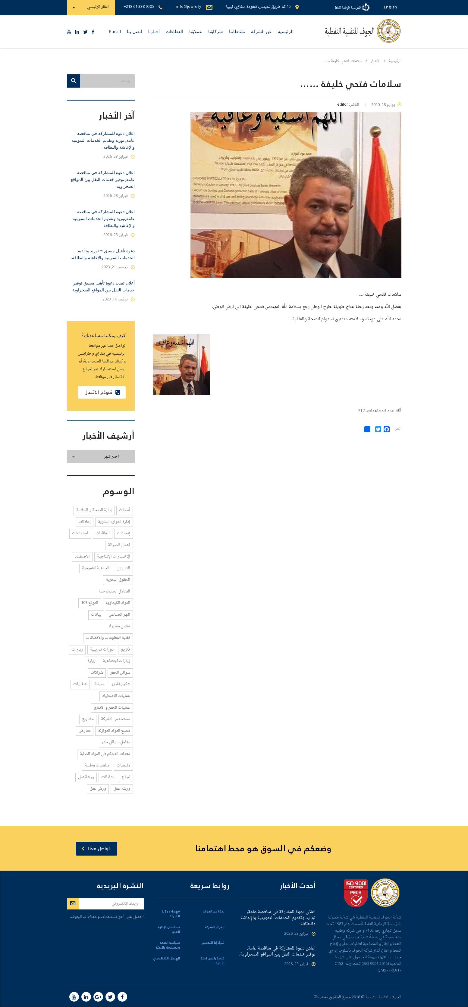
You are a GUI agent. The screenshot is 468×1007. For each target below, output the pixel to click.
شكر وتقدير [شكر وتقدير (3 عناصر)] (121, 684)
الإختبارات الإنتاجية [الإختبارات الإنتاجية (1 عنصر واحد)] (113, 556)
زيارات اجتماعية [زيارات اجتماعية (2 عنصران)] (116, 661)
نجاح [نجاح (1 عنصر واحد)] (126, 777)
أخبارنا (154, 31)
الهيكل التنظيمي (166, 958)
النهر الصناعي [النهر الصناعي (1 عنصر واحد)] (119, 614)
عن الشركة (261, 31)
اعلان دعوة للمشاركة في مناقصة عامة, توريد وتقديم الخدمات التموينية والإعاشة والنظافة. (103, 140)
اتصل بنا (134, 31)
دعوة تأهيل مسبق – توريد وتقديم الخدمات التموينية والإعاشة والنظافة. (103, 254)
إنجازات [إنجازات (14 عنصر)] (123, 533)
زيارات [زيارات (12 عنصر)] (77, 649)
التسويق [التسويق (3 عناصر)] (123, 568)
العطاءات (174, 31)
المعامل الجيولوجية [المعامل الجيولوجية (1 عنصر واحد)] (114, 591)
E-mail (115, 31)
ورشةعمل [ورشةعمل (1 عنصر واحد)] (86, 777)
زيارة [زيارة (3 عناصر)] (91, 661)
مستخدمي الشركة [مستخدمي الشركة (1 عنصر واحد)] (115, 719)
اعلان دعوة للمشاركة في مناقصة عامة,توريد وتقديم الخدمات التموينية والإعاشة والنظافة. (104, 218)
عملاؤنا (195, 31)
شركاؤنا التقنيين (213, 943)
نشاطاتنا (237, 31)
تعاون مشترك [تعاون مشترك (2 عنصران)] (119, 626)
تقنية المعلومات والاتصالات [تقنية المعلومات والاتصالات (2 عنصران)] (108, 638)
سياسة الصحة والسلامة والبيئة (168, 945)
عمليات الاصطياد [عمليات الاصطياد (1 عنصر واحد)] (116, 696)
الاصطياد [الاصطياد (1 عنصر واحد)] (82, 556)
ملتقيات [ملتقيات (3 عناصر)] (123, 765)
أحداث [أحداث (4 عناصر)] (124, 510)
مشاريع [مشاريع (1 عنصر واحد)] (88, 719)
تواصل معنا (95, 848)
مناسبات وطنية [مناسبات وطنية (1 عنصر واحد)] (97, 765)
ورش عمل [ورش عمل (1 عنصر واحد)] (98, 788)
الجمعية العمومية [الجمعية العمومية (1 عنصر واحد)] (95, 568)
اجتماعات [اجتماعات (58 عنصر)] (80, 533)
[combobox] (101, 456)
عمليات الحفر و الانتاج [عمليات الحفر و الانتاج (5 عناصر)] (112, 707)
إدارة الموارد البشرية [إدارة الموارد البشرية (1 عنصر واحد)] (114, 522)
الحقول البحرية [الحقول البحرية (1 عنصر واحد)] (118, 579)
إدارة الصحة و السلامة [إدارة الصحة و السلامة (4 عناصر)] (94, 510)
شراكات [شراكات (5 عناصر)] (96, 672)
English (390, 7)
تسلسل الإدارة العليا (169, 930)
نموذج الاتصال (102, 392)
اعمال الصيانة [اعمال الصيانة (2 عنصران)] (119, 545)
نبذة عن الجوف (214, 911)
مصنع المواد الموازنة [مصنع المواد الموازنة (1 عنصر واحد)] (114, 731)
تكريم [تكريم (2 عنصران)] (125, 649)
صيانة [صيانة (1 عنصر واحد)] (99, 684)
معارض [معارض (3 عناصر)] (85, 731)
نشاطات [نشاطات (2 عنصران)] (108, 777)
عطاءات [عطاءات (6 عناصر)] (80, 684)
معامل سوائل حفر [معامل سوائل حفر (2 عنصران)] (116, 742)
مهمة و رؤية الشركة (171, 914)
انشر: (397, 429)
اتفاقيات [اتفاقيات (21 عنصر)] (103, 533)
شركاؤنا (215, 31)
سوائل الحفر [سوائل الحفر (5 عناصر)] (120, 672)
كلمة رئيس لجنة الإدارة (213, 961)
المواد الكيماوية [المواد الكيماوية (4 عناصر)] (117, 603)
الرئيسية (286, 31)
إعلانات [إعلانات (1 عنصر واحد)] (84, 522)
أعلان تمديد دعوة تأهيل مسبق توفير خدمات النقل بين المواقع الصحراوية (103, 286)
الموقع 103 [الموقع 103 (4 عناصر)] (89, 603)
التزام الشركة (215, 927)
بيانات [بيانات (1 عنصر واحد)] (96, 614)
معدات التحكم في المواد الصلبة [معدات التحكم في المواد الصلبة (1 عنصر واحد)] (105, 754)
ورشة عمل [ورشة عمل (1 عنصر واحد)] (121, 788)
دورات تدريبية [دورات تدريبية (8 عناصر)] (102, 649)
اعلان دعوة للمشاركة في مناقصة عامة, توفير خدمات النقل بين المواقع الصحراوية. (103, 179)
